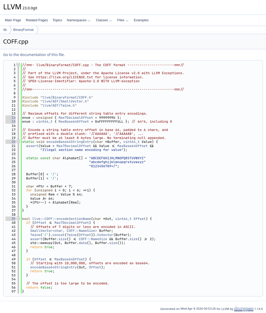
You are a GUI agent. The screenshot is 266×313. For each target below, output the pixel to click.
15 (10, 121)
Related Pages (37, 20)
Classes (104, 20)
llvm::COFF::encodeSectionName (61, 219)
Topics (57, 20)
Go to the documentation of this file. (34, 54)
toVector (105, 235)
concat (58, 235)
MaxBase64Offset (73, 121)
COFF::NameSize (93, 239)
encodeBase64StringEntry (69, 142)
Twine (35, 235)
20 (10, 142)
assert (32, 146)
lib (5, 30)
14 (10, 117)
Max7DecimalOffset (75, 117)
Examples (141, 20)
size (62, 239)
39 (10, 219)
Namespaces (78, 20)
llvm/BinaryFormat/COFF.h (66, 97)
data (83, 243)
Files (122, 20)
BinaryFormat (23, 30)
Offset (140, 219)
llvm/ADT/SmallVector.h (64, 101)
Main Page (13, 20)
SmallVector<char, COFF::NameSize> (63, 230)
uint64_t (44, 121)
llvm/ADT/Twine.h (58, 105)
